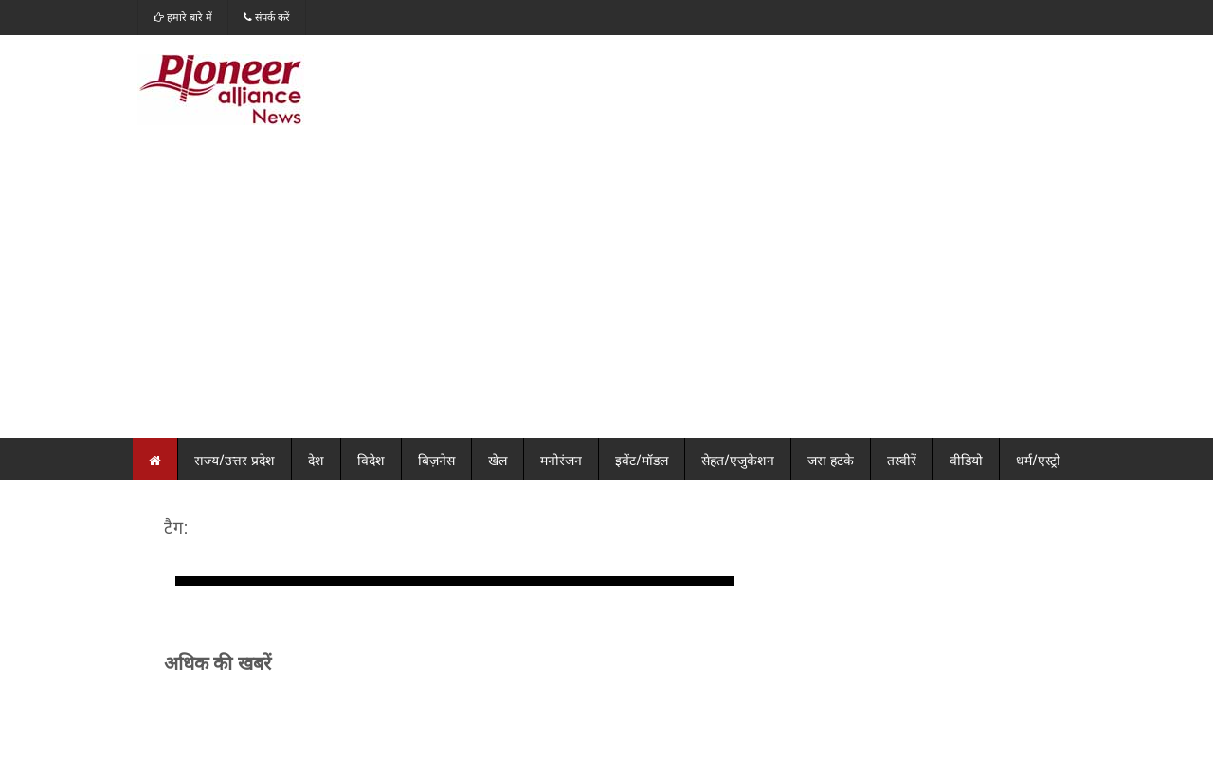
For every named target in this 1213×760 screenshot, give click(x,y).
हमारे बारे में (183, 17)
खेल (497, 459)
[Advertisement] (606, 295)
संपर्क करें (267, 17)
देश (316, 459)
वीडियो (966, 459)
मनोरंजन (561, 459)
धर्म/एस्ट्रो (1038, 459)
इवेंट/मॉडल (641, 459)
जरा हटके (830, 459)
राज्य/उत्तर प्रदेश (234, 459)
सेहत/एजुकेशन (737, 459)
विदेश (371, 459)
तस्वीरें (901, 459)
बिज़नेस (436, 459)
